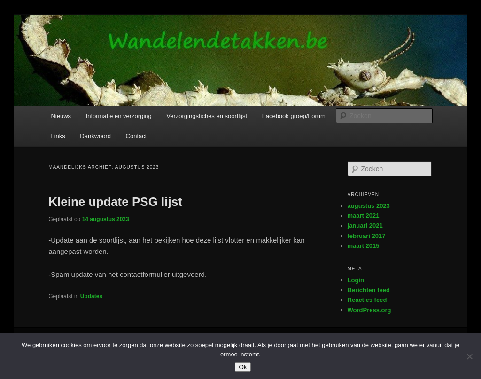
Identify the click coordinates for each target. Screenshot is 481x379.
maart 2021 (364, 215)
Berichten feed (369, 289)
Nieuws (61, 115)
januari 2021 (365, 225)
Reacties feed (367, 299)
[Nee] (469, 356)
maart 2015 (364, 245)
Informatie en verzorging (119, 115)
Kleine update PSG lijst (115, 202)
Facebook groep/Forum (294, 115)
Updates (91, 296)
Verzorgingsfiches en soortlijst (206, 115)
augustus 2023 (369, 205)
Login (356, 280)
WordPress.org (369, 310)
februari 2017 (367, 235)
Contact (136, 136)
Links (58, 136)
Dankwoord (95, 136)
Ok (243, 367)
